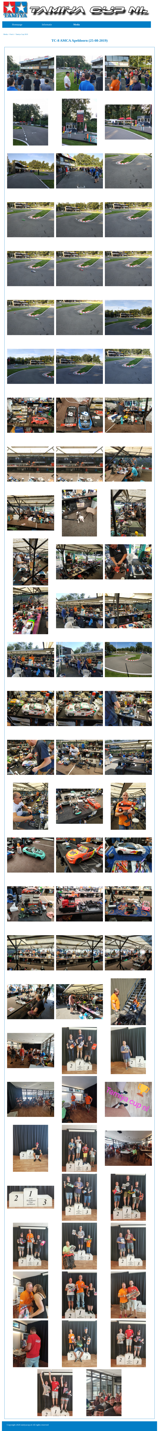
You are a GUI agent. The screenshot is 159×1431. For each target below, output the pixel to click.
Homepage (17, 24)
